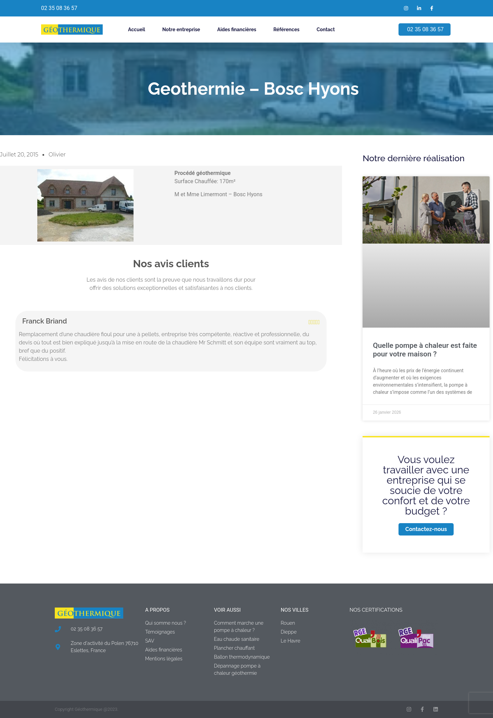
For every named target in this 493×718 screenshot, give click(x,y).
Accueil (136, 29)
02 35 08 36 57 (59, 8)
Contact (326, 29)
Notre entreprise (181, 29)
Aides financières (236, 29)
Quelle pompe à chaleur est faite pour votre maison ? (425, 349)
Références (287, 29)
